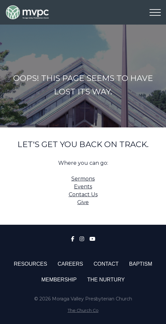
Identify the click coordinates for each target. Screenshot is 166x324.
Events (83, 186)
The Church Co (83, 310)
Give (83, 202)
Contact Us (83, 194)
